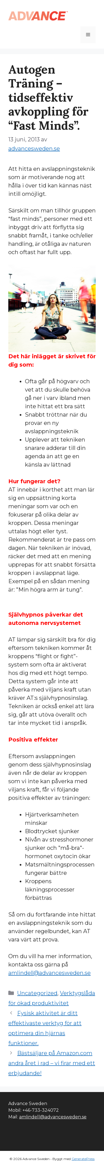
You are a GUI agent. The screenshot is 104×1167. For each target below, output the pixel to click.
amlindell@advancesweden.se (49, 973)
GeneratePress (83, 1159)
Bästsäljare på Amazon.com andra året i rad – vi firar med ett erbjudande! (51, 1063)
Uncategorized (37, 993)
